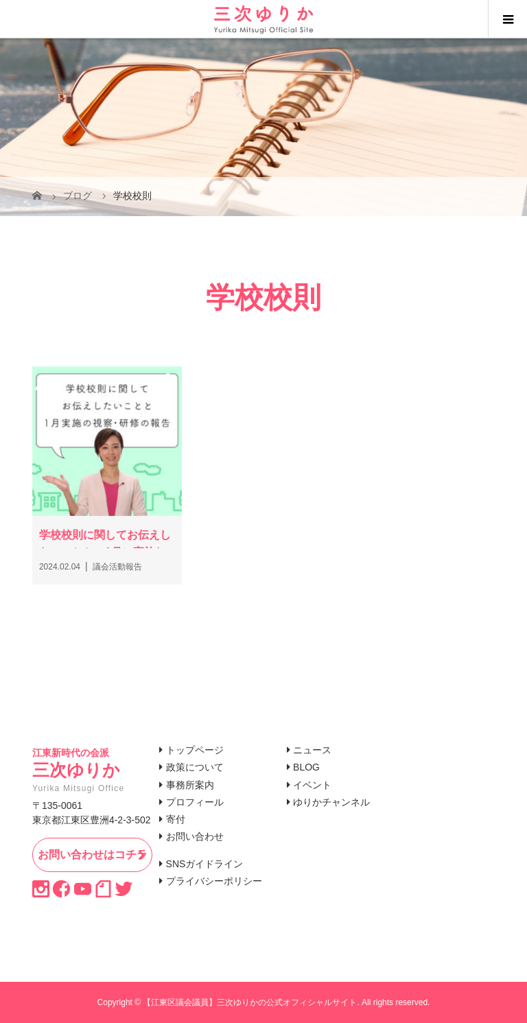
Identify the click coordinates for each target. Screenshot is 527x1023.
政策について (195, 767)
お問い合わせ (195, 836)
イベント (312, 784)
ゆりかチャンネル (331, 802)
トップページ (195, 749)
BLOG (306, 767)
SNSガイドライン (205, 863)
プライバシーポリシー (214, 880)
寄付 (175, 819)
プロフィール (195, 802)
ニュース (312, 749)
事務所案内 (190, 784)
